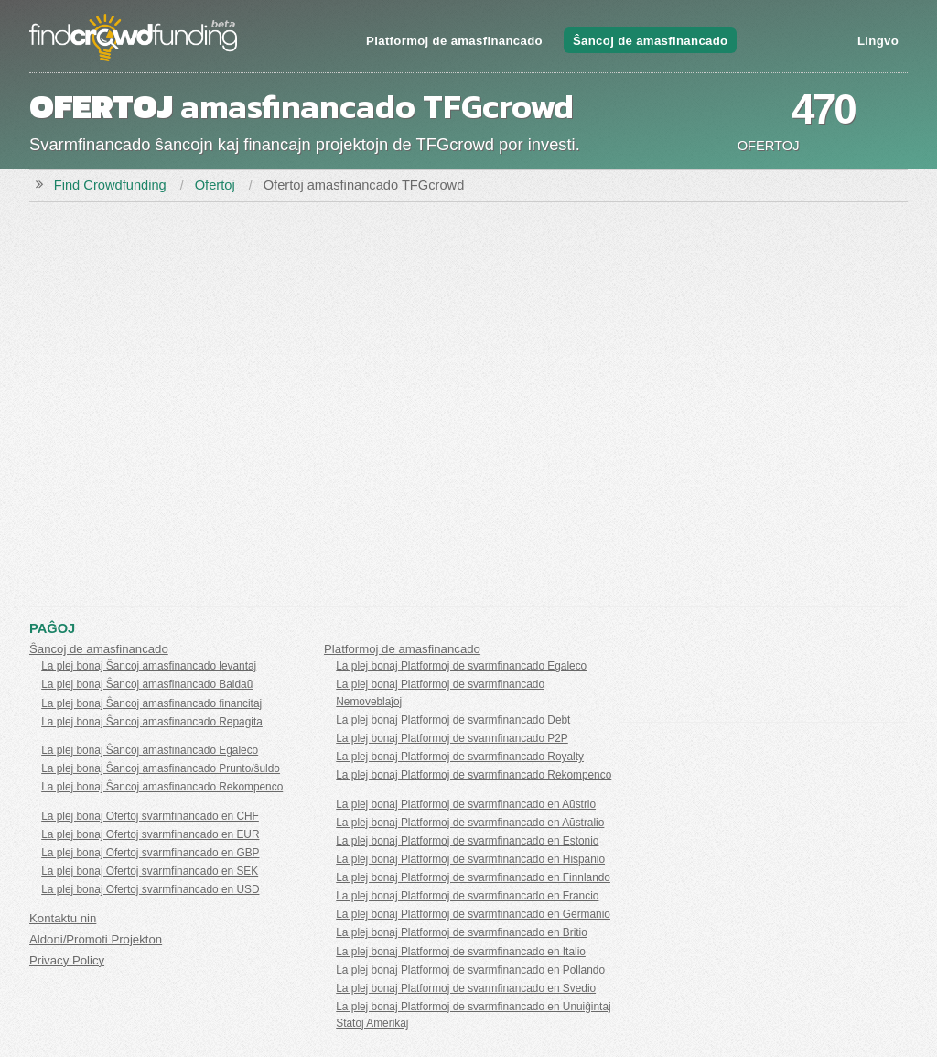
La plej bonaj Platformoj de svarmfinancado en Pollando (470, 970)
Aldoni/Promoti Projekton (95, 939)
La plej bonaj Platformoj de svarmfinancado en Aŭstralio (470, 822)
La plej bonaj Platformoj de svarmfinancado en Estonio (467, 840)
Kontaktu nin (62, 918)
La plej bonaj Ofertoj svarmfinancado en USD (150, 889)
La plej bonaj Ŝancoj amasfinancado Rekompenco (162, 786)
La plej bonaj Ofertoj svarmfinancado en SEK (149, 871)
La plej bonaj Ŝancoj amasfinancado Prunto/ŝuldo (160, 768)
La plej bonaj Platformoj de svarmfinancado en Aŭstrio (466, 804)
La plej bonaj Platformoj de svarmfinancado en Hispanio (470, 859)
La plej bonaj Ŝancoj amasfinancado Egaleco (149, 750)
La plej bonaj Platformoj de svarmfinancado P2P (451, 738)
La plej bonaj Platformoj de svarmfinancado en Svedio (466, 988)
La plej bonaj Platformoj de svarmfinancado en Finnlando (473, 877)
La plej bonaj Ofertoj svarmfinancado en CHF (150, 816)
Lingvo (878, 41)
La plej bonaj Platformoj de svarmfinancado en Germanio (473, 914)
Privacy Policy (66, 960)
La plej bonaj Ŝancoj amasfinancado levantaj (148, 665)
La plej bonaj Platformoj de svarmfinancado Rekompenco (473, 774)
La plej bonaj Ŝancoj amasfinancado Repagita (152, 721)
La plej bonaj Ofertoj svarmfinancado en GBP (150, 852)
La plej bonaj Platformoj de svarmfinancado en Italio (461, 951)
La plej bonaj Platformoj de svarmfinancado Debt (453, 720)
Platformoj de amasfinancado (454, 41)
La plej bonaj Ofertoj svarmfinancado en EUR (150, 834)
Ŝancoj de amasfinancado (650, 41)
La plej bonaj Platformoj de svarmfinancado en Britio (461, 932)
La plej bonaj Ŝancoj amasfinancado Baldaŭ (147, 684)
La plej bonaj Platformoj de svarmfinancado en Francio (467, 895)
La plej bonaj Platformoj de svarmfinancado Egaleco (461, 665)
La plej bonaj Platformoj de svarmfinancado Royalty (460, 756)
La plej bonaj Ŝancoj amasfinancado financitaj (151, 703)
